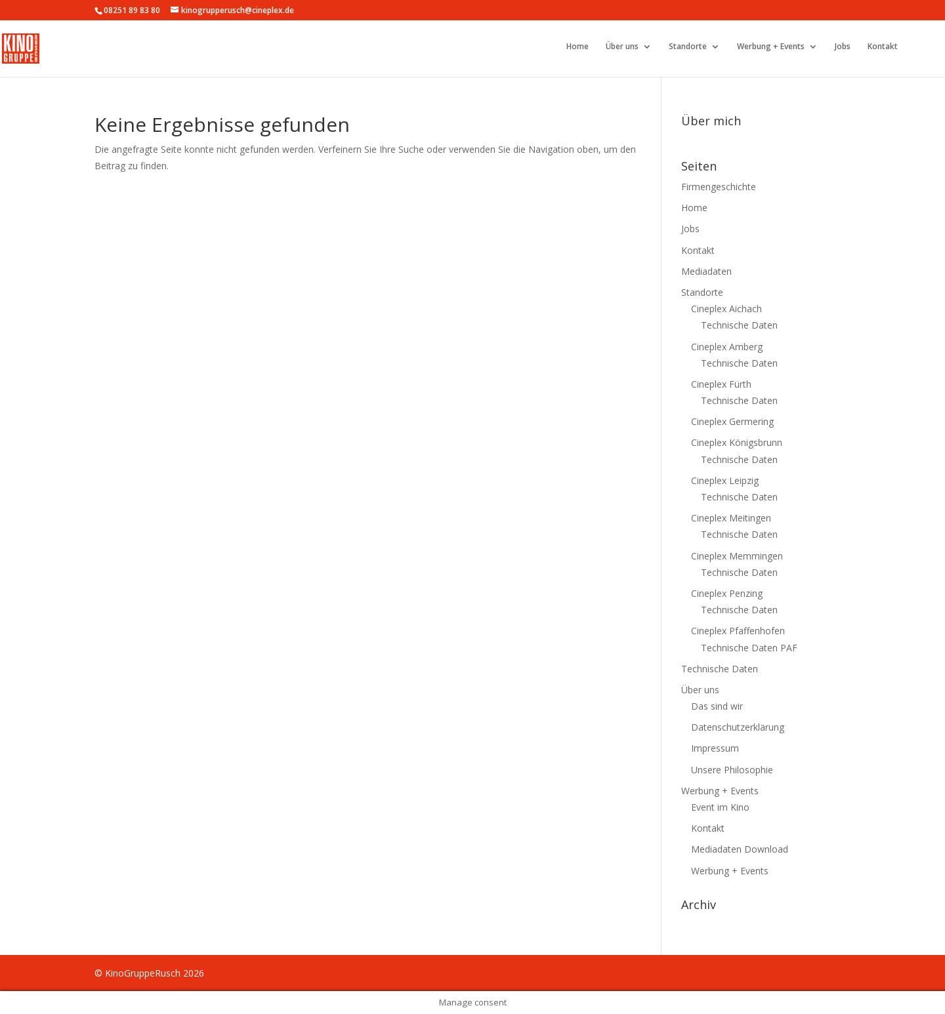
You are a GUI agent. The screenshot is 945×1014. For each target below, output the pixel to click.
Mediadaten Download (739, 849)
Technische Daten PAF (749, 647)
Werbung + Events (771, 47)
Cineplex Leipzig (725, 480)
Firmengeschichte (718, 186)
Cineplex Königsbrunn (736, 442)
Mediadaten (706, 271)
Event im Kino (720, 807)
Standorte (688, 47)
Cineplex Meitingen (731, 518)
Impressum (715, 748)
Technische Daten (739, 325)
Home (577, 47)
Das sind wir (717, 706)
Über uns (622, 47)
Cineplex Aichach (726, 308)
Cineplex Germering (732, 421)
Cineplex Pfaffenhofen (738, 630)
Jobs (842, 47)
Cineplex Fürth (721, 384)
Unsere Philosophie (732, 769)
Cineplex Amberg (727, 346)
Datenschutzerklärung (737, 727)
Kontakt (883, 47)
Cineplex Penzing (727, 593)
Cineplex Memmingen (737, 556)
